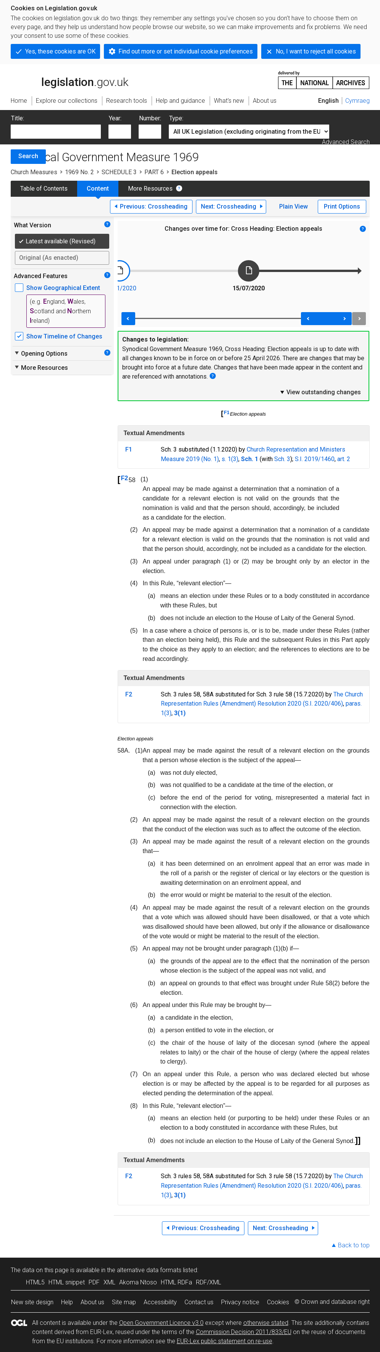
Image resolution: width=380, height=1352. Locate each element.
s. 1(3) (230, 459)
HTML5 (35, 1282)
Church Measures (34, 172)
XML (109, 1282)
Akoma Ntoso (138, 1282)
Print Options (342, 206)
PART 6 (154, 172)
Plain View (293, 206)
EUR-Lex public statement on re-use (224, 1341)
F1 (227, 412)
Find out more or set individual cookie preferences (185, 51)
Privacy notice (240, 1302)
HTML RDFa (176, 1282)
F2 (124, 478)
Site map (124, 1302)
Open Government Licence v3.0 (161, 1322)
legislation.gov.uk (69, 79)
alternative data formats (149, 1270)
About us (92, 1302)
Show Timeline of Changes (64, 336)
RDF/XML (208, 1282)
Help (67, 1302)
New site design (32, 1302)
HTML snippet (67, 1282)
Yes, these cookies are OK (60, 51)
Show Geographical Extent (63, 287)
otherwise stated (265, 1322)
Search (28, 156)
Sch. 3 (282, 459)
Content (98, 188)
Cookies (278, 1302)
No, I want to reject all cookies (316, 51)
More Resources (150, 188)
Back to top (354, 1245)
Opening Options (41, 353)
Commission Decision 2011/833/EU (243, 1332)
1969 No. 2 (79, 172)
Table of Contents (44, 188)
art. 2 (343, 459)
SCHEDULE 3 (119, 172)
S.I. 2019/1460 (315, 459)
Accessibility (160, 1302)
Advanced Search (346, 142)
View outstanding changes (320, 392)
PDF (94, 1282)
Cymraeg (357, 100)
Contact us (198, 1302)
